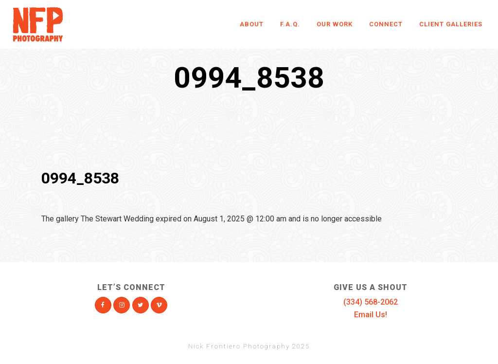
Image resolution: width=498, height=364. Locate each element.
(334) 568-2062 (370, 302)
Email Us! (370, 314)
